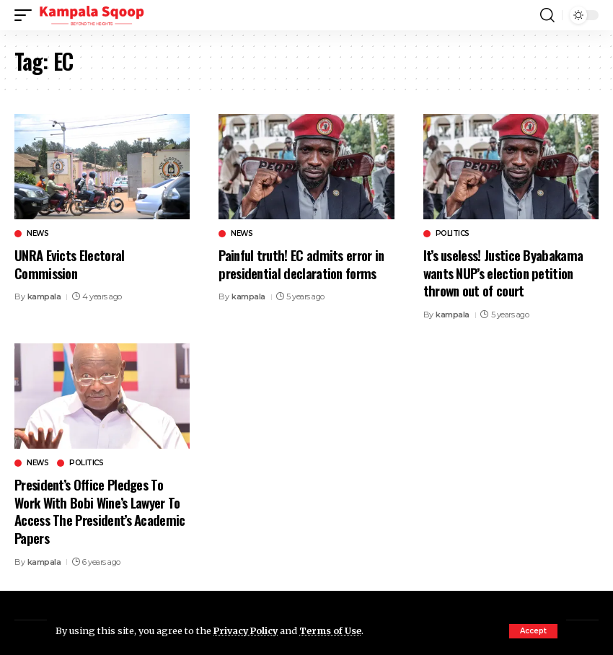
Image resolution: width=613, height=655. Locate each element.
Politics (452, 233)
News (37, 233)
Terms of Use (334, 630)
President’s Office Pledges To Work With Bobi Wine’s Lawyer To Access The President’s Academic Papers (101, 511)
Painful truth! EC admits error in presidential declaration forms (303, 264)
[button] (533, 631)
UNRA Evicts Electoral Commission (69, 264)
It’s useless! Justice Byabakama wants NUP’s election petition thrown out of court (505, 272)
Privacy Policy (247, 630)
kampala (44, 296)
